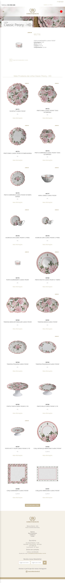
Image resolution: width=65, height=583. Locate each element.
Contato (32, 536)
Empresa (32, 532)
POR (58, 1)
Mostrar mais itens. (32, 505)
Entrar (51, 4)
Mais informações (17, 118)
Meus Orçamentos (32, 533)
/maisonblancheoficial (34, 571)
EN (61, 1)
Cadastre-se (46, 4)
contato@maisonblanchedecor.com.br (37, 553)
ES (63, 1)
